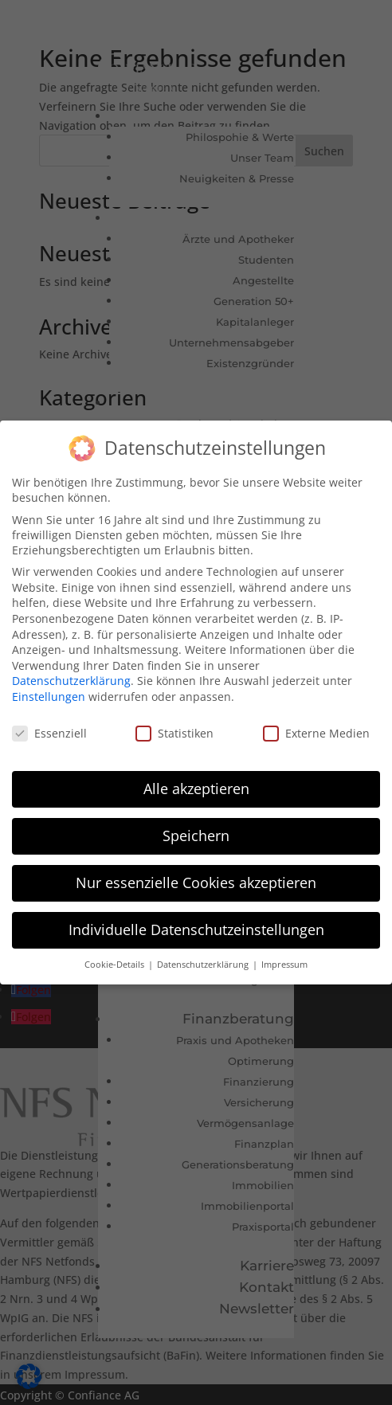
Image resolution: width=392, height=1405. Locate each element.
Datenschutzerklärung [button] (204, 963)
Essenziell (49, 731)
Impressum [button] (284, 963)
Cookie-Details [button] (115, 963)
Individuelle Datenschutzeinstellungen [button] (196, 927)
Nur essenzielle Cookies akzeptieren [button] (196, 881)
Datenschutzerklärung (71, 679)
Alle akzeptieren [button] (196, 787)
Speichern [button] (196, 834)
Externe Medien (316, 731)
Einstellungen (48, 694)
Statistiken (174, 731)
